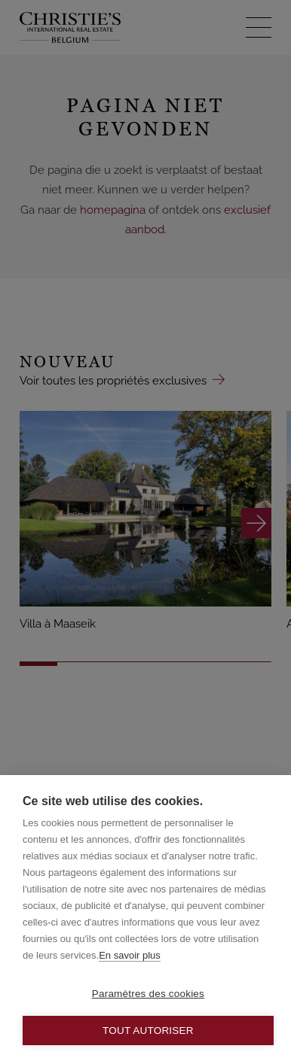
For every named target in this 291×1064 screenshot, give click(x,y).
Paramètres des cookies (148, 993)
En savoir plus (130, 955)
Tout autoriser (148, 1030)
